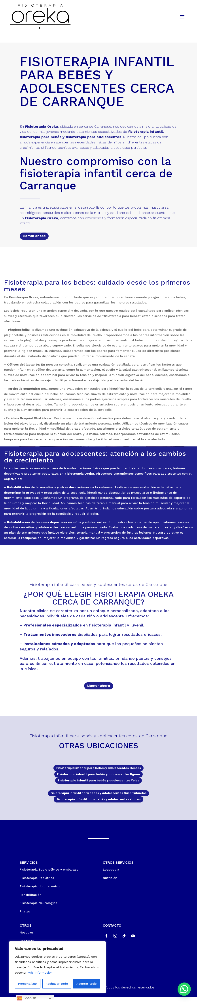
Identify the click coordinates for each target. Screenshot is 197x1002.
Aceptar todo (86, 983)
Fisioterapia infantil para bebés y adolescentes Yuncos (98, 803)
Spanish (26, 998)
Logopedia (111, 874)
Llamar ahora (34, 236)
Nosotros (27, 937)
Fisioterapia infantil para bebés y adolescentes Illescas (98, 768)
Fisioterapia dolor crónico (40, 891)
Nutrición (110, 883)
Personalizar (27, 983)
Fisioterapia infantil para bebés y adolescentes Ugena (98, 775)
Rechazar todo (56, 983)
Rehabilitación (31, 899)
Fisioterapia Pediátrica (37, 883)
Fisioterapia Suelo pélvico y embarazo (49, 874)
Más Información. (40, 972)
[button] (184, 989)
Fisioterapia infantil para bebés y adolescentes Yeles (98, 783)
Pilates (25, 916)
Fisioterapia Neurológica (38, 908)
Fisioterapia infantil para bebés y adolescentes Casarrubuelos (98, 796)
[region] (57, 967)
